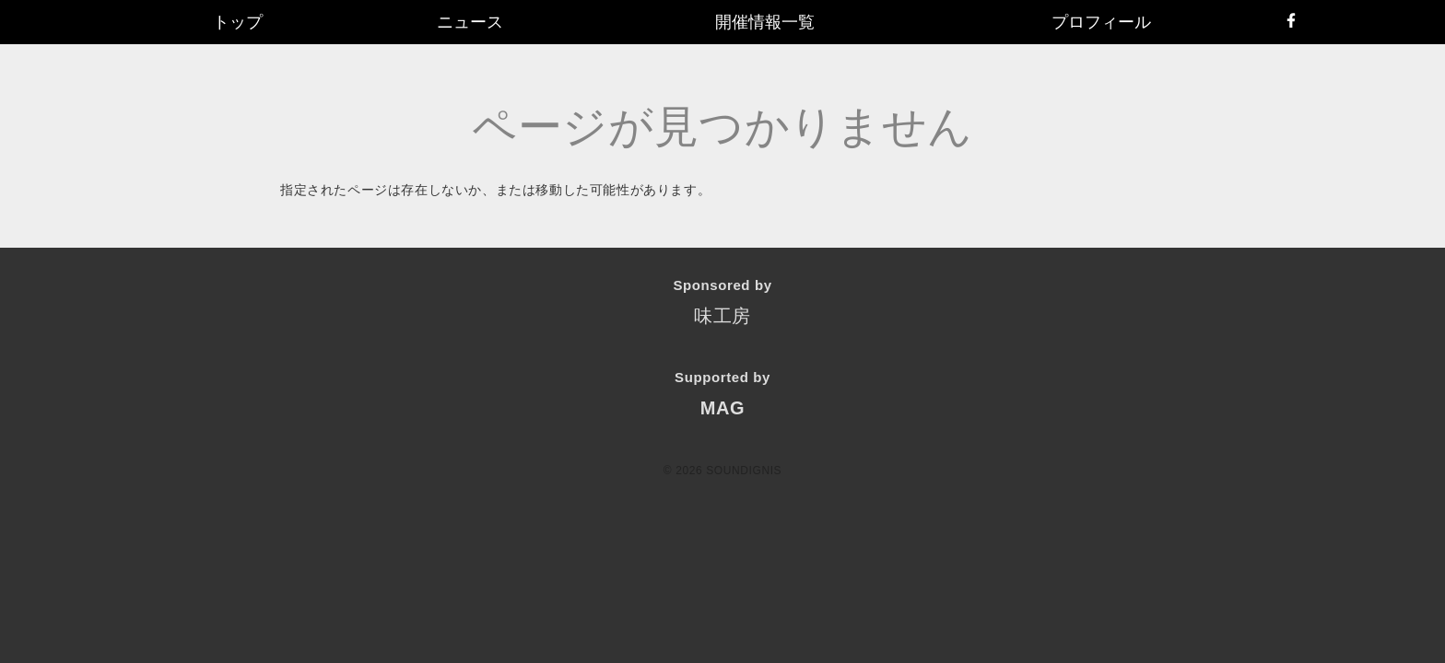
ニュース (470, 22)
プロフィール (1101, 22)
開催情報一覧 (765, 22)
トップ (238, 22)
